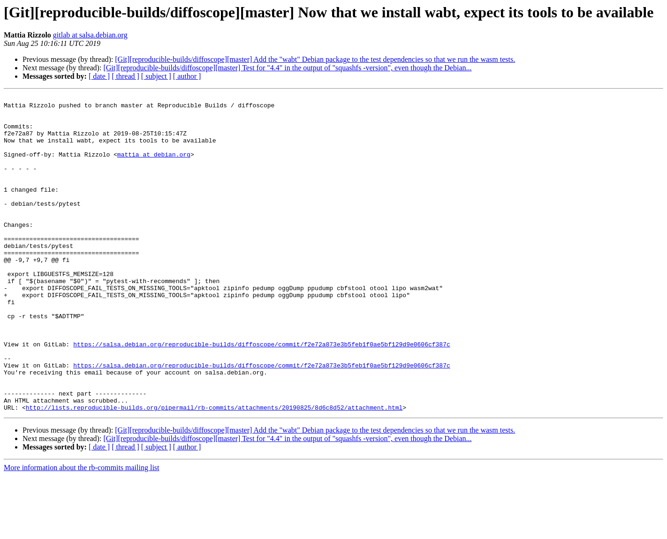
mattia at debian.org (153, 167)
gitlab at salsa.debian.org (90, 35)
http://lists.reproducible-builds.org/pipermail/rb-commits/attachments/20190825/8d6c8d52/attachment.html (214, 470)
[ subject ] (156, 76)
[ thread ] (125, 76)
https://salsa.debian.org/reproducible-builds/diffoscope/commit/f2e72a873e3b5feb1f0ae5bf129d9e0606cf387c (261, 394)
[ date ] (99, 76)
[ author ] (187, 76)
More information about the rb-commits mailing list (81, 531)
